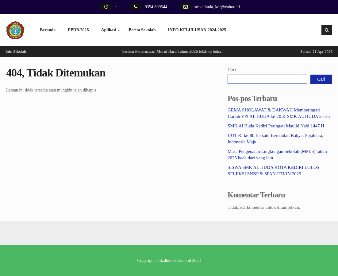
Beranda (48, 30)
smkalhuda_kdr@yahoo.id (217, 7)
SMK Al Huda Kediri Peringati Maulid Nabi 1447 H (276, 125)
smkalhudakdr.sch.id (173, 260)
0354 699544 (156, 7)
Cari (232, 69)
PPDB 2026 (78, 30)
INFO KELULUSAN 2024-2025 (197, 30)
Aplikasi (108, 30)
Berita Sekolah (142, 30)
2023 (196, 260)
